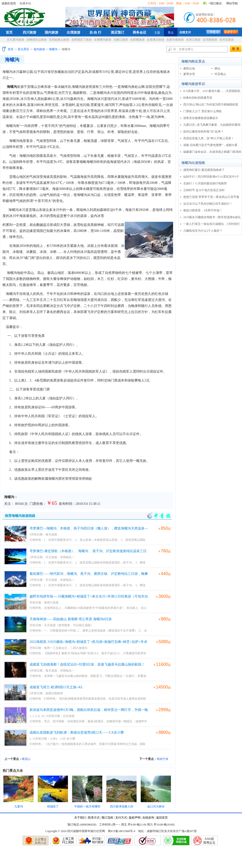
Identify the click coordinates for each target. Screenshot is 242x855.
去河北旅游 (226, 39)
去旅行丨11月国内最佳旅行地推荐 (205, 183)
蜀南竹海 (162, 759)
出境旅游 (73, 32)
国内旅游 (51, 32)
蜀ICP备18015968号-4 (121, 831)
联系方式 (94, 817)
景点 (171, 32)
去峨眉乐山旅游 (36, 39)
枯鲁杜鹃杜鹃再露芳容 (197, 97)
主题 (157, 32)
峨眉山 (26, 759)
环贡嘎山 (220, 74)
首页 (9, 32)
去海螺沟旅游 (102, 39)
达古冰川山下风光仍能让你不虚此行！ (208, 203)
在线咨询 (148, 817)
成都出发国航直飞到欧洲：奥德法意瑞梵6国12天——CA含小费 (76, 732)
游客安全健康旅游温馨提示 (200, 118)
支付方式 (121, 817)
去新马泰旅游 (175, 39)
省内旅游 (39, 49)
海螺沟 (53, 49)
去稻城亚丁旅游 (81, 39)
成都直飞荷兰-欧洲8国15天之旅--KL (56, 687)
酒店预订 (117, 32)
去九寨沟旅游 (15, 39)
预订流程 (107, 817)
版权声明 (134, 817)
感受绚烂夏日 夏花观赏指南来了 (204, 170)
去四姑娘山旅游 (59, 39)
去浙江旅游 (193, 39)
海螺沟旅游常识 (193, 84)
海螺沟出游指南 (193, 163)
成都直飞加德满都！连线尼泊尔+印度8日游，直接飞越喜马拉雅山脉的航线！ (87, 664)
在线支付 (185, 32)
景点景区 (23, 49)
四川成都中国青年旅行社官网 (25, 16)
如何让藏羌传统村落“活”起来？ (203, 131)
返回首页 (162, 817)
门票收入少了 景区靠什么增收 (202, 111)
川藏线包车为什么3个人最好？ (202, 230)
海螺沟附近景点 (193, 61)
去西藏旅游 (137, 39)
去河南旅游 (210, 39)
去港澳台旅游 (155, 39)
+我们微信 (215, 3)
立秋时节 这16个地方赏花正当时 (204, 190)
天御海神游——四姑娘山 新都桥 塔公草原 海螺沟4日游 (70, 619)
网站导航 (232, 3)
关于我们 (80, 817)
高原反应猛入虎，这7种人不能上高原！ (208, 138)
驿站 (217, 68)
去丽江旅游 (120, 39)
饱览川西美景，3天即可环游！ (202, 210)
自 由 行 (95, 32)
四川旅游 (29, 32)
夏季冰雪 (189, 74)
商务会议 (139, 32)
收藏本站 (25, 3)
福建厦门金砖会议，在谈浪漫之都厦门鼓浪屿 (212, 151)
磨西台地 (189, 68)
